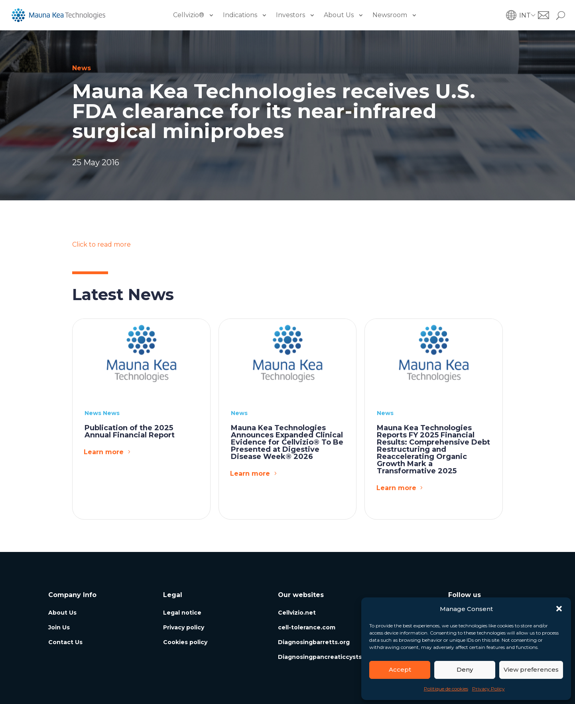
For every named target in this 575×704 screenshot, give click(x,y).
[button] (559, 609)
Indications (240, 15)
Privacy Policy (488, 689)
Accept (400, 669)
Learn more (104, 452)
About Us (339, 15)
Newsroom (389, 15)
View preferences (531, 669)
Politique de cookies (446, 689)
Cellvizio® (188, 15)
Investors (290, 15)
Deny (465, 669)
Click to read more (101, 244)
